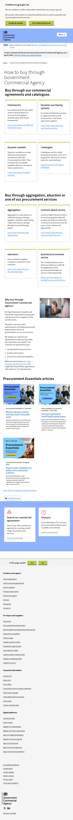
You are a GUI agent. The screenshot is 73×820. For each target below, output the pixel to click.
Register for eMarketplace (12, 727)
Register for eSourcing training (14, 731)
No (43, 563)
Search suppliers (9, 587)
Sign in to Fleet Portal (10, 743)
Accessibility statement (11, 765)
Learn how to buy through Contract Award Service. (51, 233)
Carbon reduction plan (11, 705)
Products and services (11, 591)
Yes (32, 563)
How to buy (7, 621)
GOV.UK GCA (7, 676)
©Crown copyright (9, 813)
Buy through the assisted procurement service (19, 630)
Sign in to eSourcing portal (12, 747)
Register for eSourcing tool (12, 739)
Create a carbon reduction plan (14, 654)
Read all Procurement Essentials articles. (20, 490)
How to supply (8, 638)
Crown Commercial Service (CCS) (18, 362)
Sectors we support (10, 596)
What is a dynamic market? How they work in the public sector (18, 414)
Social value (7, 701)
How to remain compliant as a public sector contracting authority (18, 470)
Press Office (7, 684)
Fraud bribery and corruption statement (17, 688)
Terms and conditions (10, 783)
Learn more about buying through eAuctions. (18, 270)
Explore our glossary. (50, 532)
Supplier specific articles (11, 642)
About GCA (7, 680)
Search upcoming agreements (13, 583)
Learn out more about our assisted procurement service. (53, 278)
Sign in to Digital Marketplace (13, 735)
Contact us (7, 608)
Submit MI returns (9, 663)
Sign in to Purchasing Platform (13, 751)
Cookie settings (8, 772)
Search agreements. (15, 538)
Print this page (14, 498)
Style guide (7, 604)
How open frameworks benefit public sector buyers (54, 415)
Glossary (6, 600)
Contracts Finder (9, 718)
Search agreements (10, 579)
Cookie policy (8, 768)
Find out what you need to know (28, 55)
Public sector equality (10, 693)
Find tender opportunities (12, 646)
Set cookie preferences (41, 23)
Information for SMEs (10, 650)
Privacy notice (8, 779)
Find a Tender (8, 722)
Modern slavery (8, 776)
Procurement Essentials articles (14, 625)
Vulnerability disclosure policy (13, 697)
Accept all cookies (16, 23)
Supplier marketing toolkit (12, 659)
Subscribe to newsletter (11, 634)
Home (5, 63)
